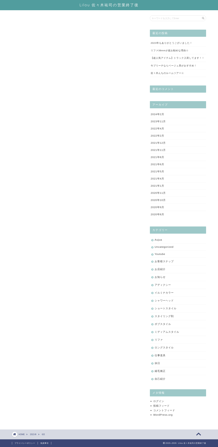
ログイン (158, 401)
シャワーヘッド (164, 300)
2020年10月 (158, 200)
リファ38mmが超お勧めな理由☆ (170, 50)
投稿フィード (161, 405)
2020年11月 (158, 193)
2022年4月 (157, 128)
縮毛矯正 (160, 371)
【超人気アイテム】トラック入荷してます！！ (177, 58)
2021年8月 (157, 157)
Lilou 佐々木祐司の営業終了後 (109, 5)
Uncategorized (164, 247)
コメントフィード (164, 410)
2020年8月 (157, 214)
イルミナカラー (164, 292)
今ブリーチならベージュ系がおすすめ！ (174, 66)
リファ (159, 339)
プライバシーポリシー (25, 443)
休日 (157, 363)
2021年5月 (157, 171)
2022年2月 (157, 135)
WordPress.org (163, 414)
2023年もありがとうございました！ (171, 43)
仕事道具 (160, 355)
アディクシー (163, 285)
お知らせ (160, 277)
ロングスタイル (164, 347)
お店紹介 (160, 269)
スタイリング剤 (164, 316)
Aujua (158, 239)
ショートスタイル (165, 308)
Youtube (160, 254)
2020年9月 (157, 207)
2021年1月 (157, 185)
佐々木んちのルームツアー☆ (167, 73)
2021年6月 (157, 164)
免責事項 (44, 443)
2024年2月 (157, 114)
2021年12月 (158, 143)
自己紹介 (160, 379)
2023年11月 (158, 121)
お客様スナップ (164, 261)
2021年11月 (158, 150)
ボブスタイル (163, 324)
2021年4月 (157, 178)
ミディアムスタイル (167, 332)
